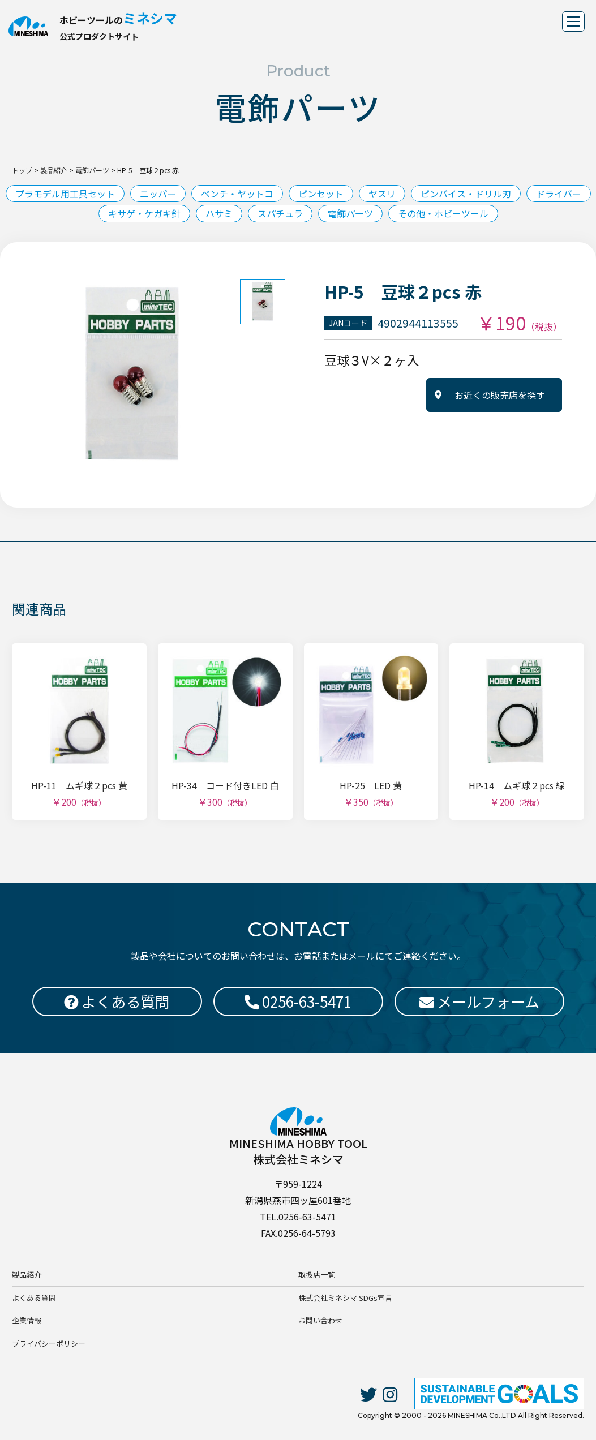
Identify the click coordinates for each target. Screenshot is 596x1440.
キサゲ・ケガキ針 (144, 213)
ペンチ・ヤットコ (237, 193)
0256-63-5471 (298, 1001)
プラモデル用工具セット (65, 193)
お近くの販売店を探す (499, 395)
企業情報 (26, 1320)
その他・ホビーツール (443, 213)
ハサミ (219, 213)
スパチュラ (280, 213)
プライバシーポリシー (48, 1343)
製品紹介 (26, 1274)
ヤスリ (382, 193)
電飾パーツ (350, 213)
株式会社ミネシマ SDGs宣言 (345, 1297)
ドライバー (558, 193)
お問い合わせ (320, 1320)
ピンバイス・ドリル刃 (466, 193)
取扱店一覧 (316, 1274)
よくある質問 (34, 1297)
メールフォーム (479, 1001)
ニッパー (158, 193)
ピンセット (321, 193)
